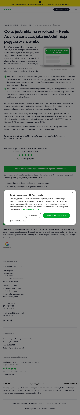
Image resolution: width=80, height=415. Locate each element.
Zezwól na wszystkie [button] (56, 215)
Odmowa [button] (33, 215)
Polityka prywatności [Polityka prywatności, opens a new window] (32, 209)
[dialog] (40, 207)
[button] (18, 221)
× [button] (72, 192)
